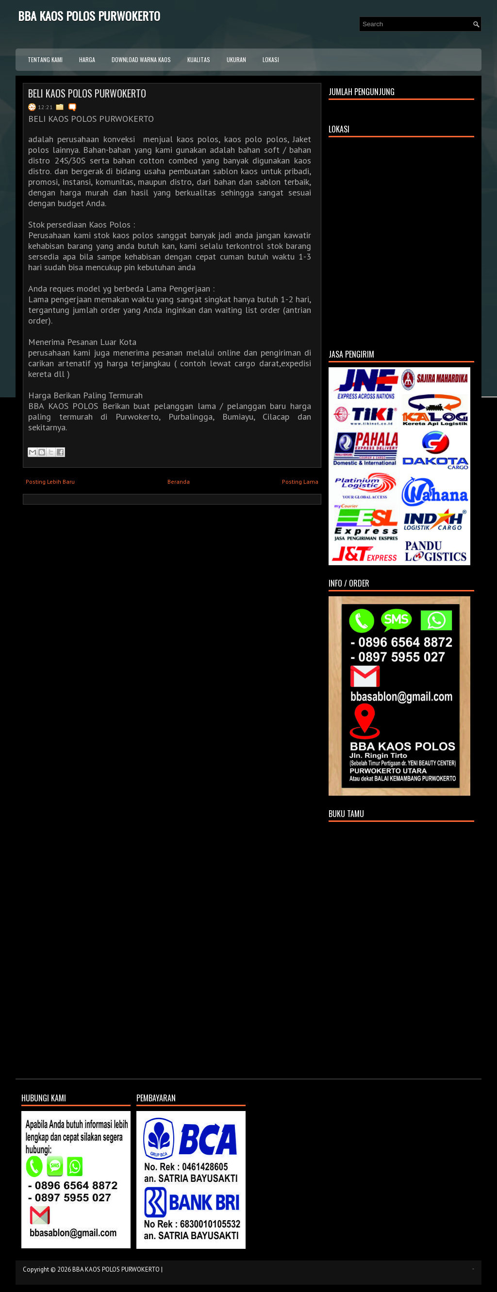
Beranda (178, 481)
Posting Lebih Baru (50, 481)
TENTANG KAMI (45, 59)
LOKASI (271, 59)
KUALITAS (198, 59)
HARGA (87, 59)
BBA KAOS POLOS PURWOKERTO (89, 15)
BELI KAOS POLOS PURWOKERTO (87, 93)
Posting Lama (300, 481)
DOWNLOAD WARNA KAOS (141, 59)
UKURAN (236, 59)
